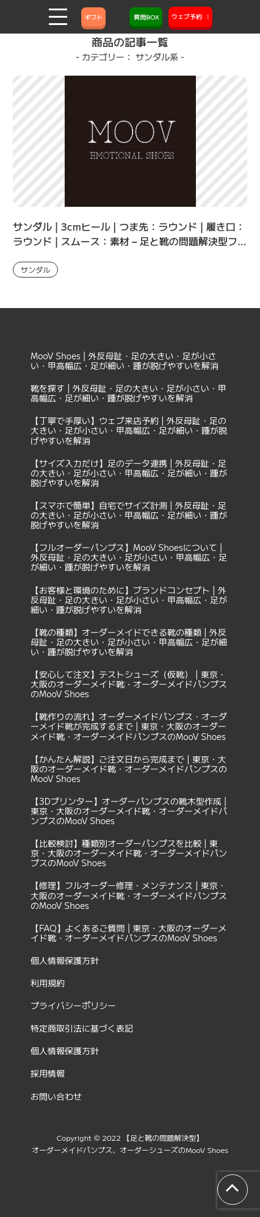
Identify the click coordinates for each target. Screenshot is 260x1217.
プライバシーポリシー (73, 1005)
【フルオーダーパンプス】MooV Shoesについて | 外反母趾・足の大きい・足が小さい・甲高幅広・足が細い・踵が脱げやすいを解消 (129, 557)
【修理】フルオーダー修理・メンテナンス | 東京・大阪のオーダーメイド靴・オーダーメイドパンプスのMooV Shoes (129, 895)
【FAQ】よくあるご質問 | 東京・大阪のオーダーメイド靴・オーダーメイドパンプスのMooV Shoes (128, 933)
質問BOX (145, 16)
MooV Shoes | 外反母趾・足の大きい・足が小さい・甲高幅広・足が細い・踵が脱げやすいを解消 (124, 361)
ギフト (93, 16)
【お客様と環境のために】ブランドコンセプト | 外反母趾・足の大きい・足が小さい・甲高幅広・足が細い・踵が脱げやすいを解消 (129, 600)
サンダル (35, 269)
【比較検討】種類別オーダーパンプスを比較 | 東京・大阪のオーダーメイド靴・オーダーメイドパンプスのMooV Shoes (129, 853)
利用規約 (48, 983)
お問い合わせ (56, 1096)
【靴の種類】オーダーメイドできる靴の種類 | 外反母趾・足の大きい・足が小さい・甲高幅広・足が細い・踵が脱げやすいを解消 (129, 642)
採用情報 (48, 1073)
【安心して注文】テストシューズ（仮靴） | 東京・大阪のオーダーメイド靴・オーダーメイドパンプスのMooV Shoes (129, 684)
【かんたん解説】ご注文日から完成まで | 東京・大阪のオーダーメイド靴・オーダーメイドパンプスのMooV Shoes (129, 768)
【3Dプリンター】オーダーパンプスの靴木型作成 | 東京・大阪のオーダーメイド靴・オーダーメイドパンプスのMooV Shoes (129, 811)
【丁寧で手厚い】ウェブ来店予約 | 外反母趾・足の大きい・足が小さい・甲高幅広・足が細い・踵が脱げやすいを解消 (129, 430)
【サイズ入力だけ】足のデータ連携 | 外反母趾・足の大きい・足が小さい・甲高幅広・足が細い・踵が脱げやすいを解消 (129, 473)
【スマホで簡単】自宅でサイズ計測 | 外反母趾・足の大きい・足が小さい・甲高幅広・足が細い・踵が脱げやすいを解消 (129, 515)
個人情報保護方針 (65, 960)
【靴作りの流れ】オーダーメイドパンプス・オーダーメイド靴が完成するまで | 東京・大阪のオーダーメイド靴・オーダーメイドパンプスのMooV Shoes (129, 726)
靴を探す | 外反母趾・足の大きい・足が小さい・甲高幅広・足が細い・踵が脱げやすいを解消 (128, 393)
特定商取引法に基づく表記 (82, 1028)
